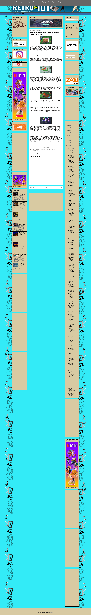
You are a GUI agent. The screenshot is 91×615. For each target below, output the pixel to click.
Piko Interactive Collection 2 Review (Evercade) (22, 254)
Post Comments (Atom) (48, 190)
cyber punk (68, 36)
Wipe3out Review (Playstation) (71, 291)
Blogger (51, 612)
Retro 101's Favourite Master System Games (71, 390)
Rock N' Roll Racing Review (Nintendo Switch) (21, 193)
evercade (71, 30)
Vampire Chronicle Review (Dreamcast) (71, 355)
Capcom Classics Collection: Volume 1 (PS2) (71, 204)
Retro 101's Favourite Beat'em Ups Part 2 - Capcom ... (71, 380)
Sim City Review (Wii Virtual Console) (71, 394)
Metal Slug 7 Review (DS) (71, 288)
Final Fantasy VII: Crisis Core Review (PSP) (71, 270)
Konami (76, 30)
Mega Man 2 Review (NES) (71, 349)
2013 (68, 143)
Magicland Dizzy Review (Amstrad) (71, 302)
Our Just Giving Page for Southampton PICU (70, 111)
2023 (68, 127)
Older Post (60, 187)
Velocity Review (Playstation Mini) (71, 375)
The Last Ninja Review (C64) (71, 341)
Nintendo (38, 149)
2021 (68, 130)
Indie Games (75, 29)
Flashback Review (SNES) (71, 346)
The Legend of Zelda (54, 149)
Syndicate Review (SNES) (71, 312)
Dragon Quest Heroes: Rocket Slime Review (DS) (71, 195)
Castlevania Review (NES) (71, 165)
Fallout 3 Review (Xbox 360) (71, 282)
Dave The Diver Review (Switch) (21, 264)
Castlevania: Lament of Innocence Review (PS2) (71, 161)
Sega (67, 30)
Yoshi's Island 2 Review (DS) (71, 191)
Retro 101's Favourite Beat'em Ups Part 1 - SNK (71, 385)
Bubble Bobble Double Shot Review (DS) (71, 254)
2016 (68, 138)
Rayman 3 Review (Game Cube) (71, 210)
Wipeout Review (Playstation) (71, 174)
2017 (68, 137)
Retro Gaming (43, 149)
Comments (69, 57)
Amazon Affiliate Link (70, 104)
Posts (68, 55)
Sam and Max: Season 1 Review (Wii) (71, 285)
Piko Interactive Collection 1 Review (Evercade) (22, 233)
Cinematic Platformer (74, 35)
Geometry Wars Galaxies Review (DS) (71, 263)
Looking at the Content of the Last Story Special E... (71, 360)
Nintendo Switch (69, 27)
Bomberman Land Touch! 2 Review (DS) (71, 247)
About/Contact (21, 13)
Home (15, 13)
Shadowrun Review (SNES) (71, 322)
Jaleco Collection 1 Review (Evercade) (21, 224)
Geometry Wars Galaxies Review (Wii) (71, 266)
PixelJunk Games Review (71, 344)
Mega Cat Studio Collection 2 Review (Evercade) (22, 243)
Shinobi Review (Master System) (71, 325)
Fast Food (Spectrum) (70, 300)
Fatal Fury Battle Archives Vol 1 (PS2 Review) (71, 223)
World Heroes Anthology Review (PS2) (71, 239)
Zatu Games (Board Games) (71, 106)
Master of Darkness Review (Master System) (71, 330)
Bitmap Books (68, 99)
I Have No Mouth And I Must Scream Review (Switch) (21, 203)
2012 (68, 145)
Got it (74, 2)
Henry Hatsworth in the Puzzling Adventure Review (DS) (71, 259)
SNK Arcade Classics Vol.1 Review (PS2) (71, 231)
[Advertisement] (46, 201)
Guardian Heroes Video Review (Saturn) (71, 371)
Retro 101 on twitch (69, 108)
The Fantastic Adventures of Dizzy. (71, 337)
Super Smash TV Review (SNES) (71, 310)
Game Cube (34, 149)
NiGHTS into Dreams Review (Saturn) (71, 352)
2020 (68, 132)
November (70, 148)
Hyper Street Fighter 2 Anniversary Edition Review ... (71, 219)
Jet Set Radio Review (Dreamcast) (71, 334)
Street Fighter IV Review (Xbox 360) (71, 278)
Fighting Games (74, 33)
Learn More (69, 2)
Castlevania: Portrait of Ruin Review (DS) (71, 152)
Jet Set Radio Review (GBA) (71, 188)
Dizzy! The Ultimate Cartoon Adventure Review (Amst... (71, 295)
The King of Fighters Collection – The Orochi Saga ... (71, 236)
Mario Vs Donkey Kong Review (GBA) (71, 182)
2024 (68, 125)
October (69, 150)
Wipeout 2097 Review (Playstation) (71, 170)
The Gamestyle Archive (70, 117)
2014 (68, 142)
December (70, 147)
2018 (68, 135)
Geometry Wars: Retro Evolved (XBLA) (71, 250)
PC (66, 28)
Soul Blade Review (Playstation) (71, 315)
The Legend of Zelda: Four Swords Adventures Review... (70, 177)
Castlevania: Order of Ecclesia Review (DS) (71, 275)
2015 (68, 140)
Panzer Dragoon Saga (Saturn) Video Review (71, 156)
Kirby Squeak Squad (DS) (70, 186)
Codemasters (68, 34)
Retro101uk (48, 149)
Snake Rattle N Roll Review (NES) (71, 319)
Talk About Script (69, 113)
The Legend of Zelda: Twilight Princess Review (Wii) (71, 214)
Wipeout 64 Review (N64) (71, 167)
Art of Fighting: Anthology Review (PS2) (71, 243)
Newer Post (32, 187)
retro (71, 28)
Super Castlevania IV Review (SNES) (71, 306)
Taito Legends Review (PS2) (71, 198)
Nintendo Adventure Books (70, 368)
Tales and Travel (69, 115)
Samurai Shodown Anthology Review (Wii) (71, 227)
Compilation (71, 36)
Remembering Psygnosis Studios (70, 364)
